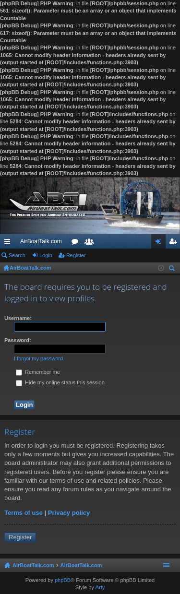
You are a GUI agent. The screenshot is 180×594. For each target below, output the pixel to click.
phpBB (63, 580)
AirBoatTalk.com (41, 241)
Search (17, 255)
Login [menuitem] (161, 243)
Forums (77, 243)
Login (45, 255)
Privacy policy (69, 512)
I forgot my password (38, 358)
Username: (18, 318)
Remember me (38, 372)
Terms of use (23, 512)
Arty (100, 587)
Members (91, 243)
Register (76, 255)
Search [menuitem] (173, 269)
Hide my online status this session (60, 382)
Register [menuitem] (175, 243)
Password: (17, 340)
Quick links (9, 243)
